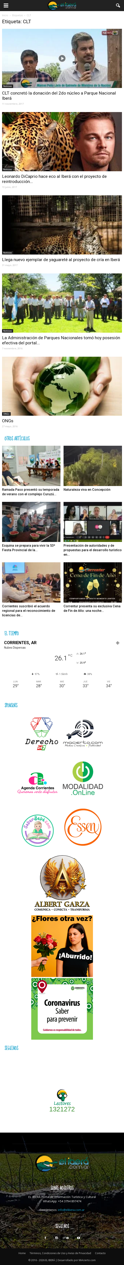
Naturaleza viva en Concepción (87, 490)
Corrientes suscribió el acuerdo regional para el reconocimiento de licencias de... (28, 610)
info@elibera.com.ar (71, 1210)
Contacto (100, 1253)
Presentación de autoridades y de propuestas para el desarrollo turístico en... (93, 550)
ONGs (6, 413)
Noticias (7, 86)
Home (22, 1253)
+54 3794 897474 (69, 1201)
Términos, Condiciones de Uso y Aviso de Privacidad (60, 1253)
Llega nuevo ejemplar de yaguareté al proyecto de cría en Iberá (61, 259)
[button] (118, 5)
